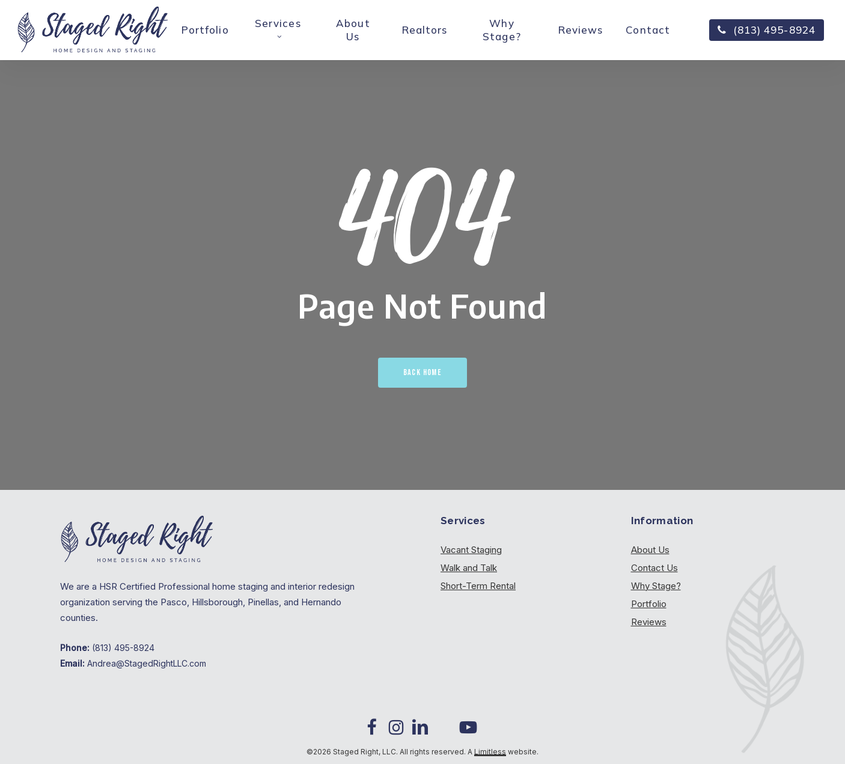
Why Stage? (656, 585)
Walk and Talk (469, 567)
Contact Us (654, 567)
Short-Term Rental (478, 585)
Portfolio (649, 604)
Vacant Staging (471, 549)
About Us (650, 549)
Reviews (649, 622)
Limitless (490, 751)
